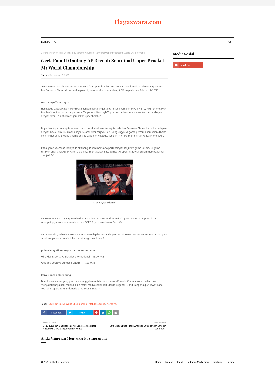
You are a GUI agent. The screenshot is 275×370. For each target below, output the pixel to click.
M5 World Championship (75, 303)
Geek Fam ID (54, 303)
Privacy (230, 362)
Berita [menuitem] (45, 41)
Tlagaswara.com (137, 21)
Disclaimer (218, 362)
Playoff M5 (56, 52)
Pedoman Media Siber (198, 362)
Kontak (180, 362)
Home (158, 362)
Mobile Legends (97, 303)
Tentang (169, 362)
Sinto (44, 75)
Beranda (45, 52)
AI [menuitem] (55, 41)
